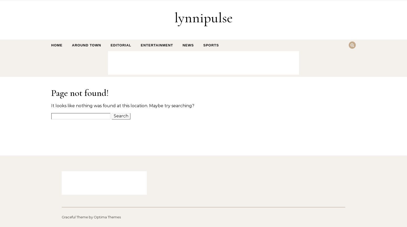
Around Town (86, 45)
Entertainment (157, 45)
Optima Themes (107, 217)
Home (56, 45)
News (188, 45)
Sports (211, 45)
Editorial (121, 45)
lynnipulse (203, 17)
